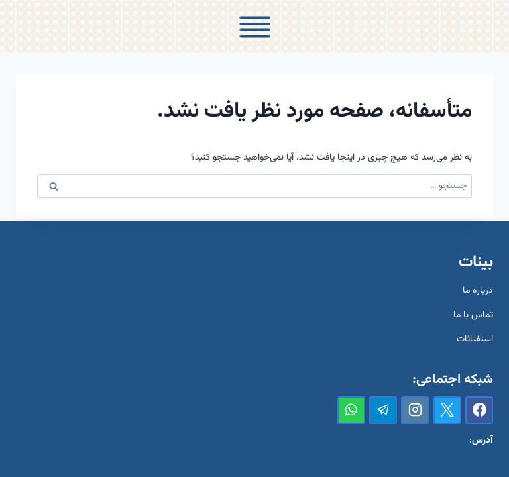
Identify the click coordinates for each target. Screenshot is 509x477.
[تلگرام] (383, 410)
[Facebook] (479, 410)
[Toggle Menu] (255, 27)
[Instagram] (415, 410)
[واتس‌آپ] (351, 410)
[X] (447, 410)
